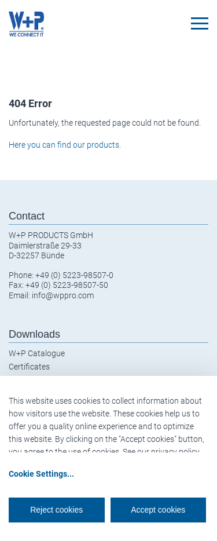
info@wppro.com (63, 295)
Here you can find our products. (65, 144)
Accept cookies (158, 509)
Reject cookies (56, 509)
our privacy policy (168, 451)
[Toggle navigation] (199, 23)
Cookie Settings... (41, 473)
